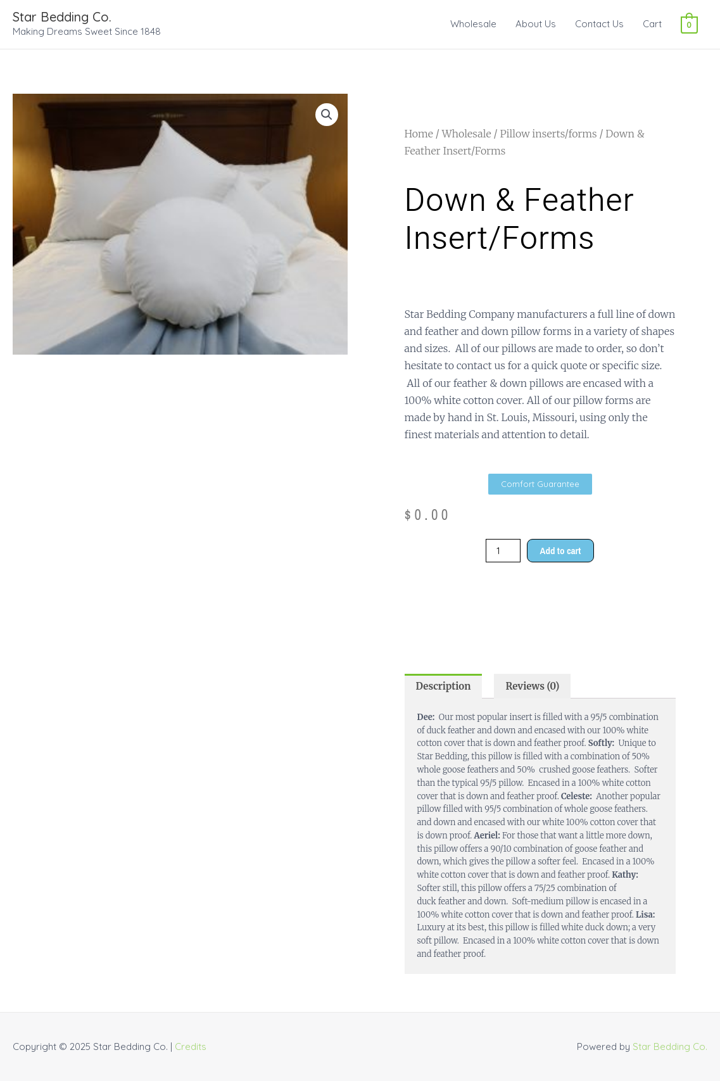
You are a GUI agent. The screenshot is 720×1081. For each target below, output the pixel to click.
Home (419, 133)
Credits (190, 1046)
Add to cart (560, 550)
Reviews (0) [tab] (532, 686)
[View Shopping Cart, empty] (689, 24)
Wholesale (473, 24)
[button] (326, 114)
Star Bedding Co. (62, 17)
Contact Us (599, 24)
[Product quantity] (503, 550)
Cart (652, 24)
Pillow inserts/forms (548, 133)
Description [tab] (443, 686)
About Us (535, 24)
